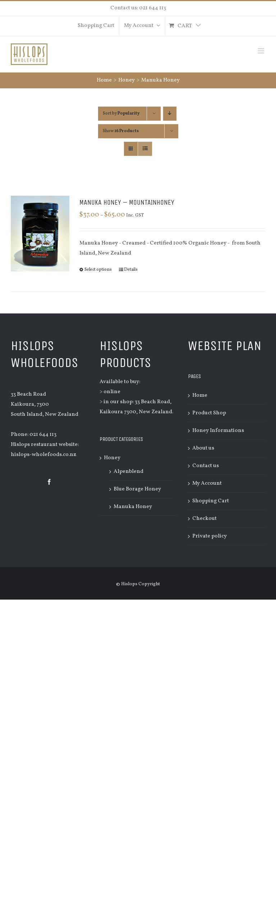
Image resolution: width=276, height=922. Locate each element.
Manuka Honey (133, 507)
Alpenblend (128, 471)
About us (203, 448)
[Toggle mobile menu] (261, 51)
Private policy (209, 536)
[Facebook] (49, 482)
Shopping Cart (210, 501)
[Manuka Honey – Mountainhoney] (40, 234)
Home (199, 395)
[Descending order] (170, 113)
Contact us (205, 466)
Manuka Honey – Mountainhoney (126, 202)
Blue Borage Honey (137, 489)
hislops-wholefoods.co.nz (43, 454)
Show (121, 131)
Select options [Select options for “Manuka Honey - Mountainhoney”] (98, 270)
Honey (112, 458)
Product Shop (209, 413)
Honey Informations (218, 430)
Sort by (121, 113)
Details (131, 270)
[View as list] (145, 149)
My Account (207, 483)
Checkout (204, 518)
